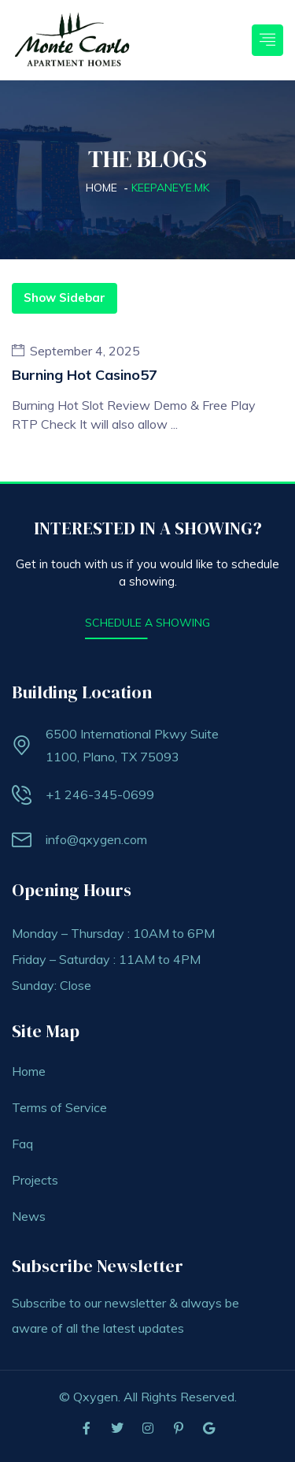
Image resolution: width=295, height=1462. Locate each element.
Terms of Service (59, 1107)
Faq (22, 1143)
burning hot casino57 (84, 375)
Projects (35, 1180)
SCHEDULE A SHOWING (147, 623)
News (29, 1216)
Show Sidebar (64, 297)
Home (101, 187)
